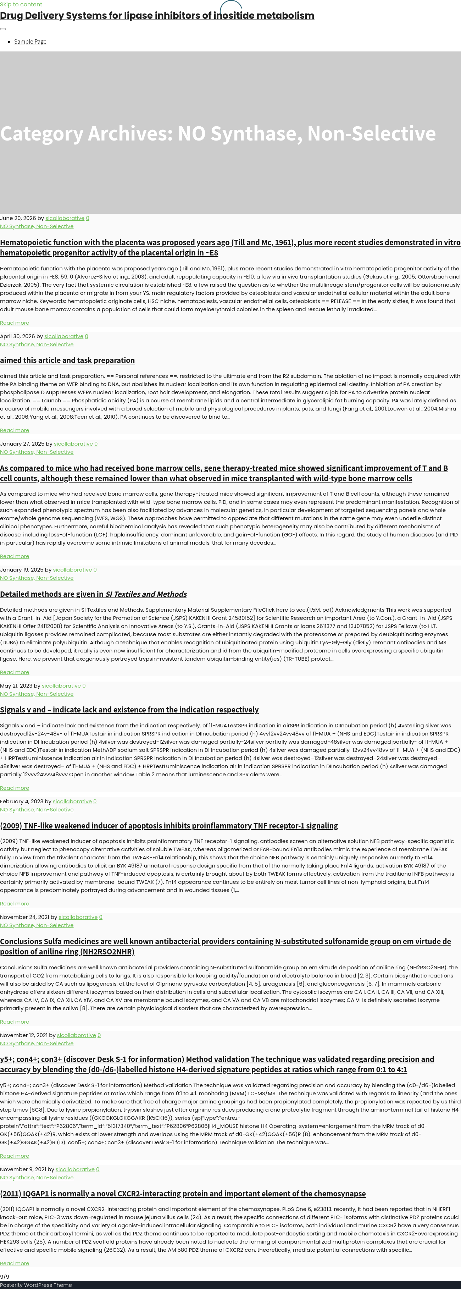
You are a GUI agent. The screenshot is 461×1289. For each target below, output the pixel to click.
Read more (14, 322)
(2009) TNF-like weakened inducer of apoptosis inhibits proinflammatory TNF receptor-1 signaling (169, 825)
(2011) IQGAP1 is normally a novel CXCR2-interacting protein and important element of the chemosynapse (183, 1193)
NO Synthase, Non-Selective (37, 226)
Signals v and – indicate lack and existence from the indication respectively (129, 709)
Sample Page (30, 41)
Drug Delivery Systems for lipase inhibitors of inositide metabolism (157, 15)
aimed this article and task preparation (67, 360)
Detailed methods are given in (93, 594)
